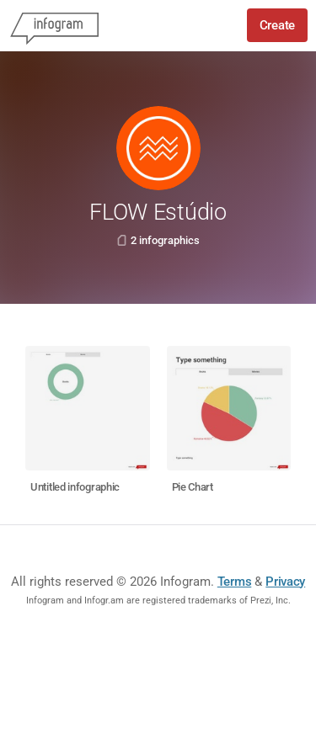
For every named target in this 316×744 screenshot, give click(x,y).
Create (277, 25)
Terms (234, 581)
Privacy (285, 581)
